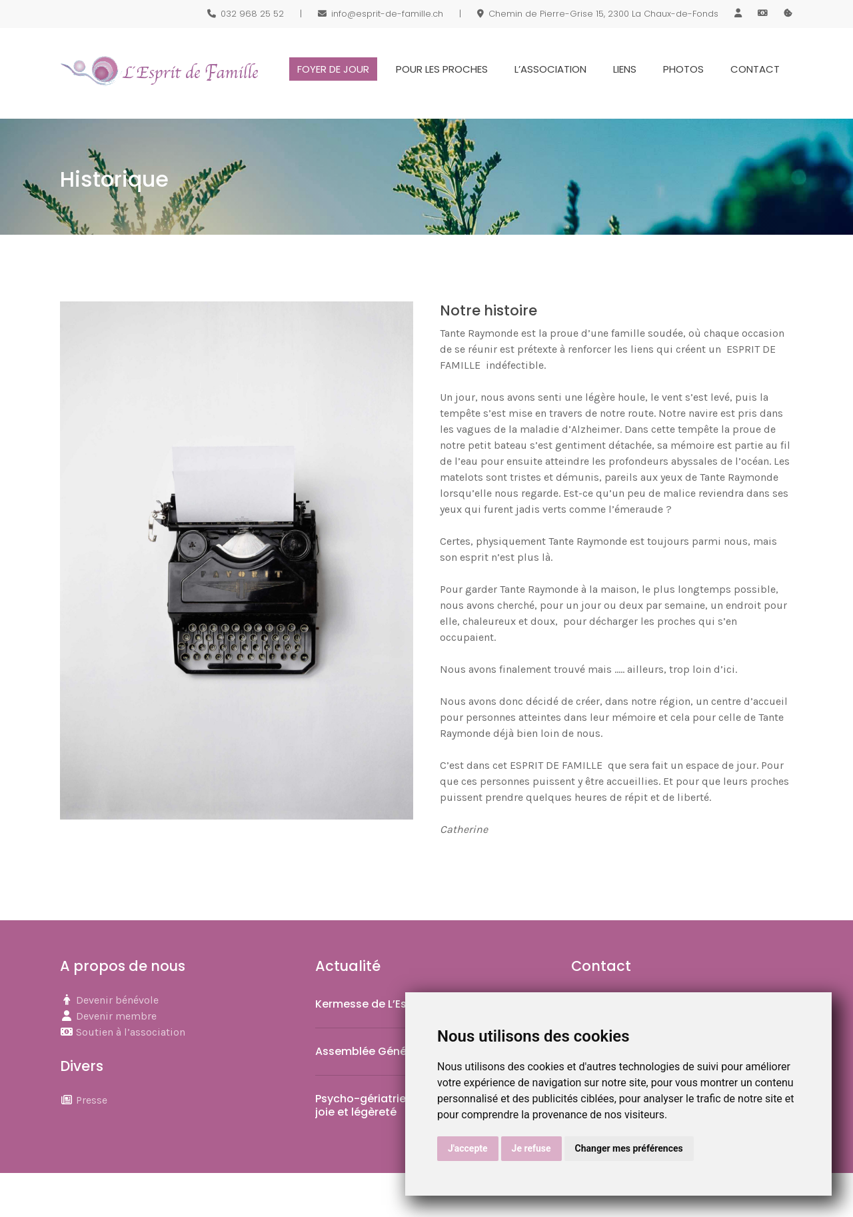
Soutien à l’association (130, 1032)
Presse (91, 1100)
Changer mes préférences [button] (629, 1148)
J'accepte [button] (468, 1148)
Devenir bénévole (117, 1000)
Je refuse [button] (531, 1148)
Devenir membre (116, 1016)
